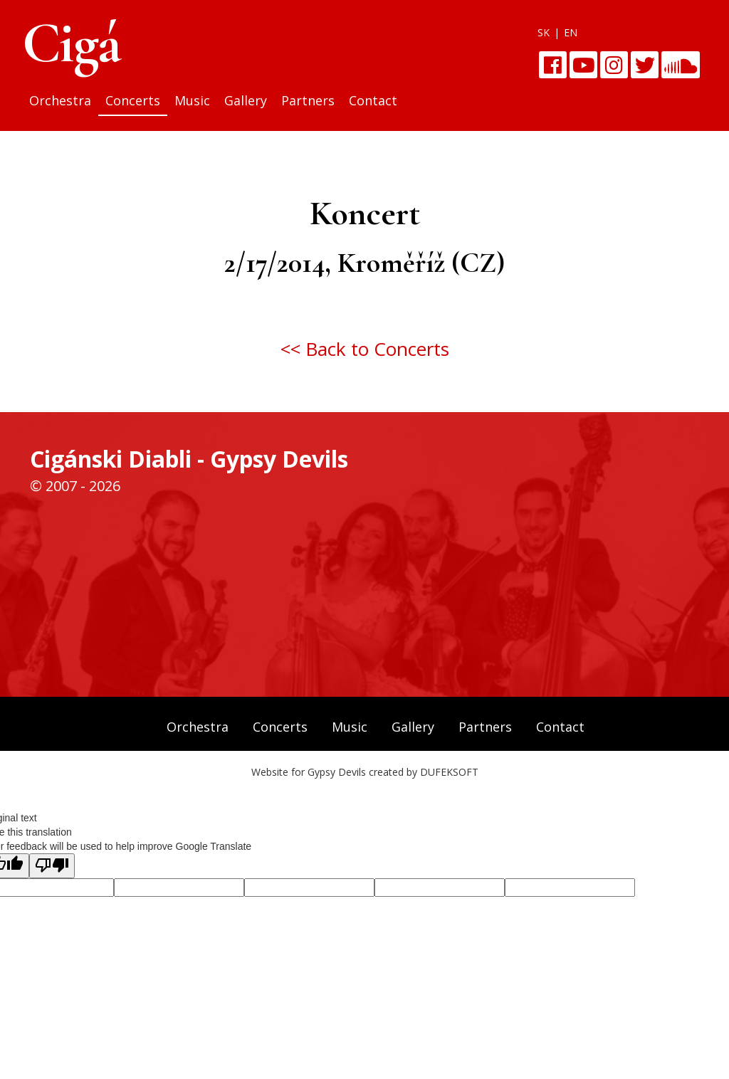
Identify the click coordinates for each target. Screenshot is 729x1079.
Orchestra (60, 100)
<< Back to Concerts (364, 349)
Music (192, 100)
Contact (373, 100)
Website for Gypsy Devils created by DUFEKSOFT (364, 772)
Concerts (132, 100)
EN (570, 32)
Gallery (245, 100)
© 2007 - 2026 (75, 485)
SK (543, 32)
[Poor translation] (52, 865)
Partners (308, 100)
